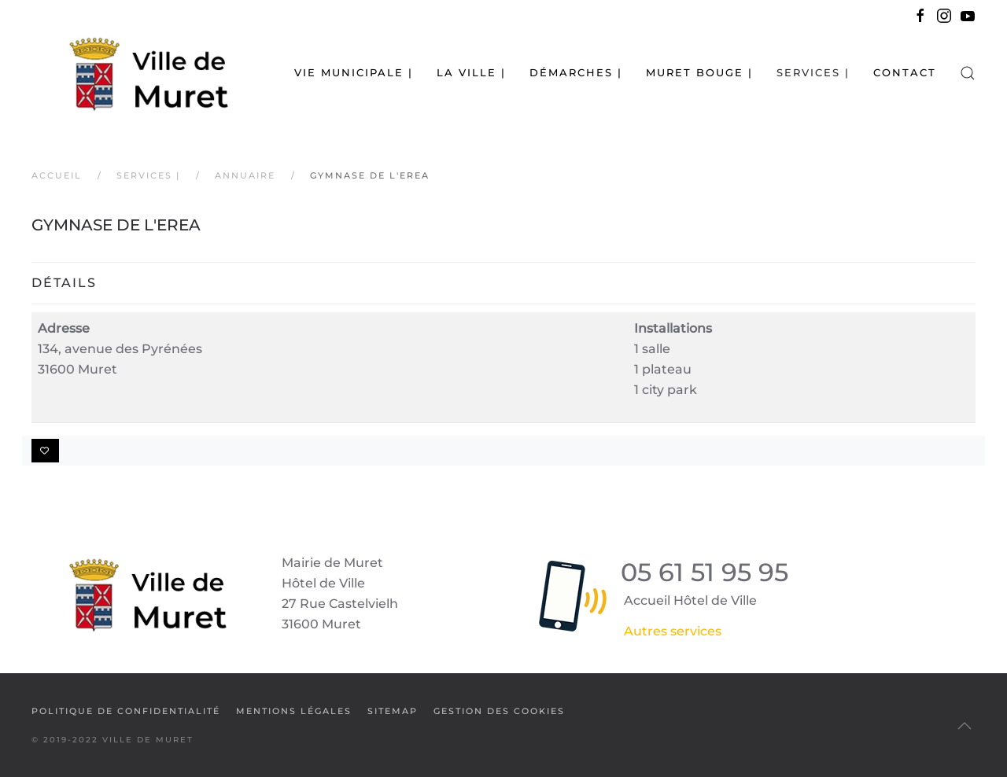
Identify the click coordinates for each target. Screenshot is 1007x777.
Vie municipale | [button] (353, 72)
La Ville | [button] (471, 72)
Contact (904, 72)
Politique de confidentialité (125, 710)
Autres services (672, 631)
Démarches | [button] (575, 72)
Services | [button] (813, 72)
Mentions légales (294, 710)
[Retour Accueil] (129, 72)
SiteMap (392, 710)
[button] (968, 72)
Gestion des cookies (499, 710)
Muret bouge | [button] (699, 72)
